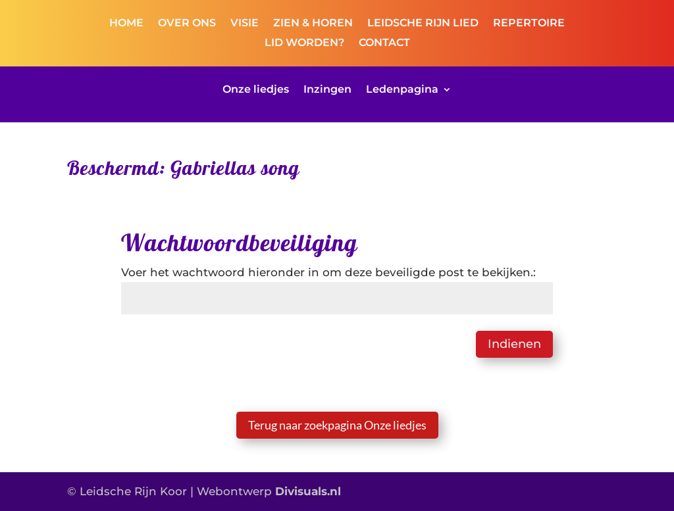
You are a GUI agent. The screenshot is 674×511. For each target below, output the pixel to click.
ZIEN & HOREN (313, 23)
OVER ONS (187, 23)
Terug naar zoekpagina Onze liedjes (337, 425)
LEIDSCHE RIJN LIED (423, 23)
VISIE (244, 23)
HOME (126, 23)
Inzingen (327, 90)
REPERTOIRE (529, 23)
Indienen (514, 344)
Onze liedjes (255, 90)
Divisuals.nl (308, 491)
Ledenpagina (402, 90)
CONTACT (384, 43)
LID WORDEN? (304, 43)
